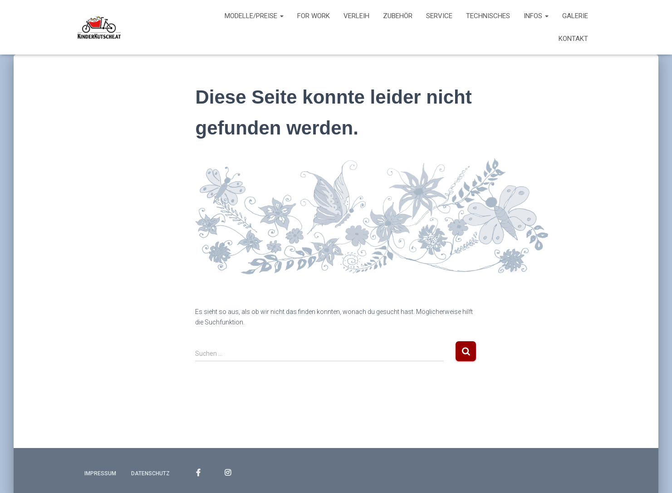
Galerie (575, 16)
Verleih (356, 16)
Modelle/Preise (254, 16)
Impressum (100, 473)
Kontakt (573, 39)
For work (313, 16)
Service (439, 16)
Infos (536, 16)
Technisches (488, 16)
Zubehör (397, 16)
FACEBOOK (198, 473)
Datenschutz (150, 473)
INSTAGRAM (227, 473)
